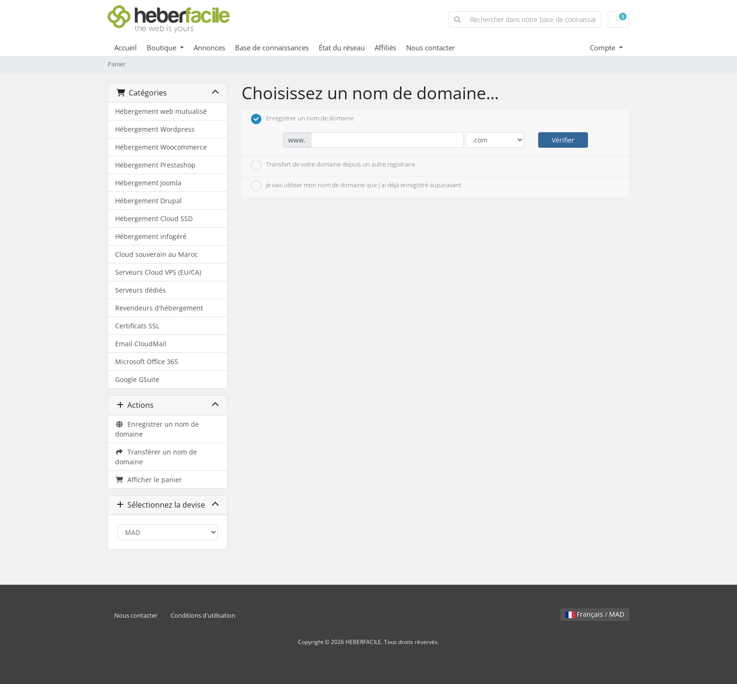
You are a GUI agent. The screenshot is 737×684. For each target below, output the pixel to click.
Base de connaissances (272, 47)
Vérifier (563, 139)
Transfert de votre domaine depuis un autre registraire (333, 165)
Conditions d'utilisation (203, 616)
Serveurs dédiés (140, 290)
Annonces (209, 47)
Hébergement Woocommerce (161, 147)
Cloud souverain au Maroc (156, 254)
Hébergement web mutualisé (161, 111)
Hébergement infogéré (151, 236)
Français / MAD (594, 614)
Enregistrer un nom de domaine (157, 429)
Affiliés (385, 47)
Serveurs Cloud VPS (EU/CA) (158, 272)
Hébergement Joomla (148, 182)
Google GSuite (137, 379)
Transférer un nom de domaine (156, 456)
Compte (603, 47)
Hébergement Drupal (148, 200)
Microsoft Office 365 (146, 361)
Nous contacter (430, 47)
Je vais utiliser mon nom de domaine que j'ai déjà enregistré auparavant (356, 186)
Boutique (162, 47)
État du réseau (342, 47)
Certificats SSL (137, 325)
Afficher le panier (148, 479)
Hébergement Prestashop (155, 164)
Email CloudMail (140, 343)
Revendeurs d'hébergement (159, 307)
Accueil (125, 47)
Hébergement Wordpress (155, 129)
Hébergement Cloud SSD (154, 218)
